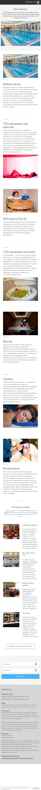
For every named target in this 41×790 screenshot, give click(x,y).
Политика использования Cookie (11, 756)
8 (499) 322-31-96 (31, 2)
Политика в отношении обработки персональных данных (18, 758)
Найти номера (27, 676)
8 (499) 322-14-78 (8, 699)
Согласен (36, 788)
